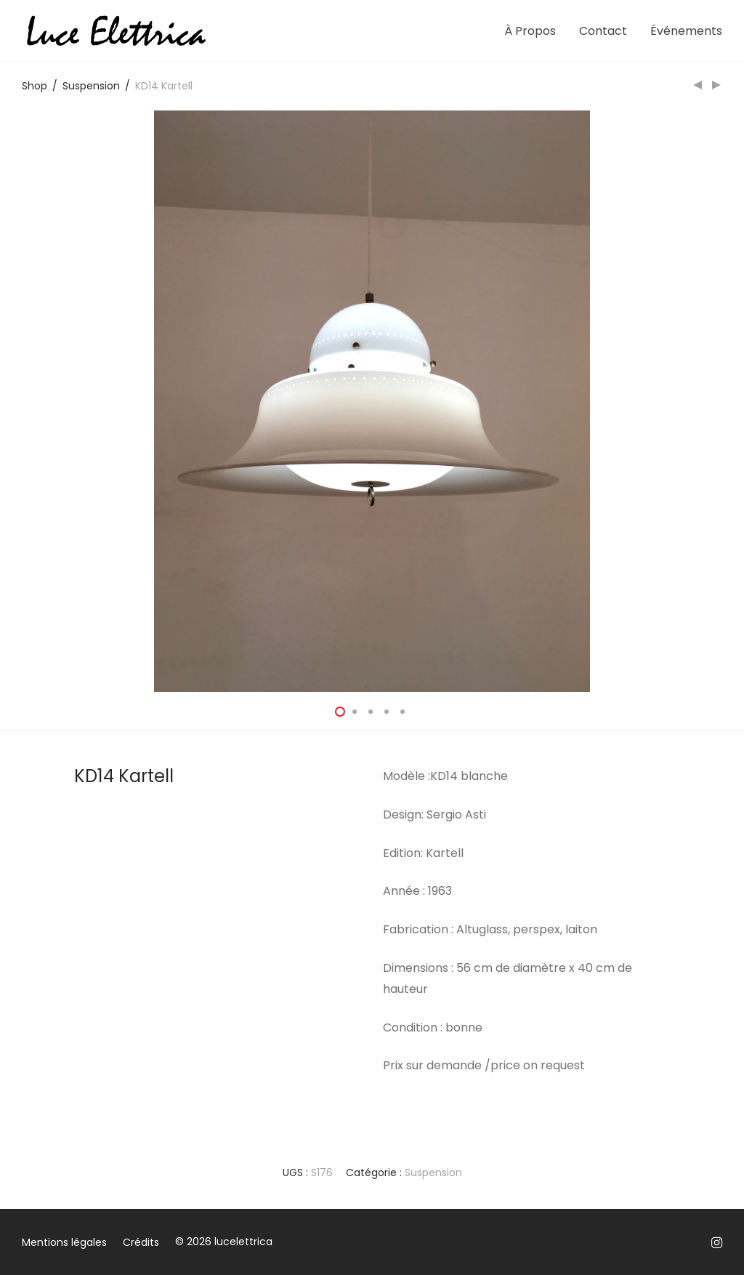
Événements (686, 31)
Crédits (141, 1242)
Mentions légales (64, 1242)
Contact (603, 31)
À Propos (530, 31)
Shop (34, 86)
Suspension (91, 86)
